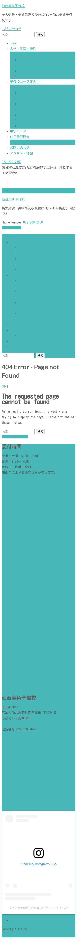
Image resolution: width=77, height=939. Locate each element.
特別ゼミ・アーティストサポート (42, 120)
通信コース (28, 125)
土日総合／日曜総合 (33, 114)
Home (13, 43)
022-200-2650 (11, 162)
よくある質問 (28, 76)
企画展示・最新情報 (33, 142)
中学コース (18, 131)
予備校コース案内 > (24, 81)
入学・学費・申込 (23, 48)
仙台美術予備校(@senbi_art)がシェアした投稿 (38, 907)
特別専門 (24, 98)
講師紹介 (24, 54)
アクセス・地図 (21, 153)
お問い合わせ (11, 29)
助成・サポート (29, 70)
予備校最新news (29, 59)
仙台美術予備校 (13, 6)
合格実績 (24, 65)
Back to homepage (15, 436)
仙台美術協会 (20, 136)
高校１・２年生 (29, 103)
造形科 (23, 92)
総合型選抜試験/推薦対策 (37, 109)
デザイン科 (26, 87)
